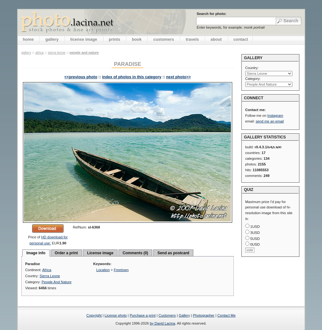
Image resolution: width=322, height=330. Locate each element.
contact (240, 39)
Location (103, 270)
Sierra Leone (57, 52)
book (137, 39)
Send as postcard (173, 253)
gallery (52, 39)
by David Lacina (162, 323)
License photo (115, 315)
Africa (39, 52)
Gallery (184, 315)
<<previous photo (80, 77)
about (216, 39)
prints (114, 39)
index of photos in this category (131, 77)
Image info (36, 253)
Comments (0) (135, 253)
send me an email (270, 121)
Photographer (204, 315)
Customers (167, 315)
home (28, 39)
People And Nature (84, 52)
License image (100, 253)
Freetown (121, 270)
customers (163, 39)
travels (192, 39)
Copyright (94, 315)
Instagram (275, 115)
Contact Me (226, 315)
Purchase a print (142, 315)
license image (83, 39)
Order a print (66, 253)
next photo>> (178, 77)
